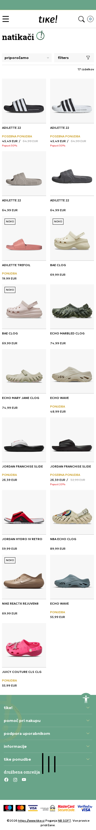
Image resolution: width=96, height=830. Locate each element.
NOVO (10, 221)
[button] (7, 19)
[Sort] (27, 57)
